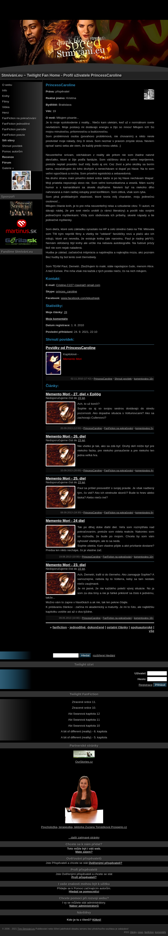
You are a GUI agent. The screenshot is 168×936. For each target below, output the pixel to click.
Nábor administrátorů (84, 905)
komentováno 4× (144, 470)
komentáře (160, 932)
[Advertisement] (84, 9)
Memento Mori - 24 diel (65, 521)
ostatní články (117, 627)
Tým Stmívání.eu (26, 928)
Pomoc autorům (12, 151)
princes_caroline (66, 291)
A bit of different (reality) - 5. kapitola (84, 737)
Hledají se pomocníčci (84, 891)
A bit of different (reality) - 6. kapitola (84, 731)
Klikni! (96, 919)
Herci (5, 112)
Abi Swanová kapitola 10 (84, 725)
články (133, 932)
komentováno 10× (144, 556)
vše (151, 631)
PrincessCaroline (103, 378)
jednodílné (78, 627)
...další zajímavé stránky (84, 837)
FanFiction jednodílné (16, 123)
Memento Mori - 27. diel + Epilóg (73, 394)
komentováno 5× (144, 428)
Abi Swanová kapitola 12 (84, 713)
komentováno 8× (144, 512)
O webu (7, 84)
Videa (6, 107)
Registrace (145, 684)
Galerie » (8, 168)
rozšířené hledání (104, 655)
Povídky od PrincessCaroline (70, 348)
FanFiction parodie (14, 129)
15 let (81, 398)
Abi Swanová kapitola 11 (84, 719)
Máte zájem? (84, 851)
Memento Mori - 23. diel (66, 565)
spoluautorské (141, 627)
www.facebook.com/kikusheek (80, 298)
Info (4, 90)
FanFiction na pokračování (19, 118)
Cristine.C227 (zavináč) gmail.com (78, 285)
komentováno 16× (144, 378)
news (140, 932)
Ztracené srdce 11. (84, 702)
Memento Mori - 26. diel (66, 436)
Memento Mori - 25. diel (66, 478)
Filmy (5, 101)
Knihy (5, 96)
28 (65, 312)
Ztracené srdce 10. (84, 707)
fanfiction (60, 627)
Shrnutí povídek (12, 145)
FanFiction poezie (13, 134)
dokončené (95, 627)
